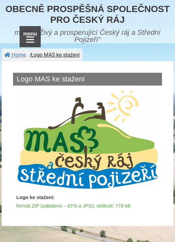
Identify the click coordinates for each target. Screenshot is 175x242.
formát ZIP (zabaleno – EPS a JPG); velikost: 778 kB (73, 205)
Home (15, 55)
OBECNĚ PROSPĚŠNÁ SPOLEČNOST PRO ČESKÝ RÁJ (87, 14)
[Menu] (30, 36)
